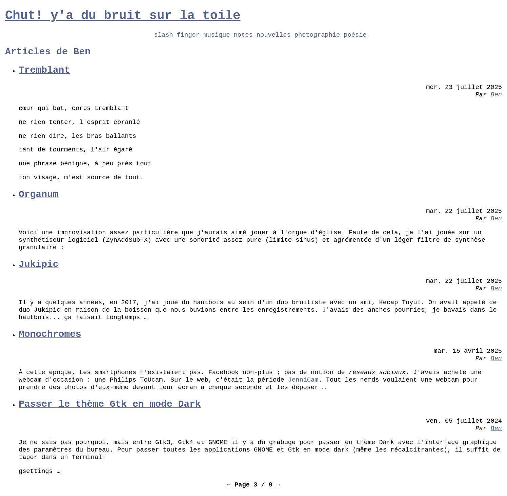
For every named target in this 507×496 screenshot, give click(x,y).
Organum (39, 194)
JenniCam (303, 380)
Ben (496, 94)
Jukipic (39, 264)
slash (163, 35)
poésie (355, 35)
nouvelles (274, 35)
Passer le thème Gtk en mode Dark (110, 404)
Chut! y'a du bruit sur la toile (122, 15)
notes (243, 35)
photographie (317, 35)
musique (216, 35)
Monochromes (50, 334)
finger (188, 35)
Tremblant (44, 70)
